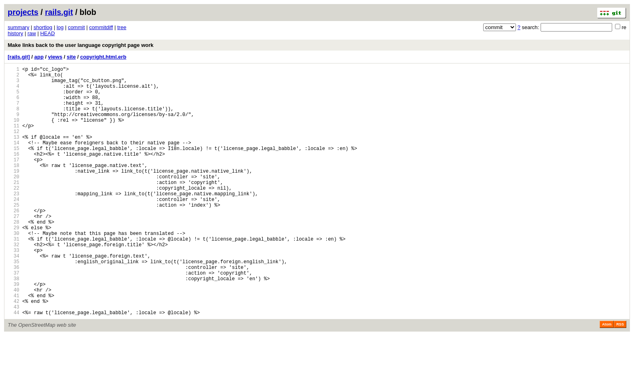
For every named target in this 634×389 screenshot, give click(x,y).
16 (13, 173)
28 (13, 255)
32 (13, 283)
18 (13, 187)
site (71, 57)
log (60, 27)
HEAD (47, 33)
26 (13, 242)
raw (31, 33)
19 (13, 193)
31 (13, 276)
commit (76, 27)
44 (13, 365)
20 (13, 200)
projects (23, 12)
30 (13, 269)
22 (13, 214)
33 (13, 290)
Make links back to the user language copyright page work (80, 45)
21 (13, 207)
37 (13, 317)
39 (13, 331)
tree (121, 27)
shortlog (43, 27)
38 (13, 324)
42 (13, 352)
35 (13, 303)
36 (13, 310)
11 (13, 138)
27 (13, 248)
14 (13, 159)
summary (18, 27)
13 (13, 152)
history (15, 33)
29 (13, 262)
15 (13, 166)
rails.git (59, 12)
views (55, 57)
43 (13, 358)
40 (13, 338)
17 (13, 180)
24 (13, 228)
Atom (606, 378)
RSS (620, 378)
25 (13, 235)
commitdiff (101, 27)
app (39, 57)
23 (13, 221)
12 (13, 145)
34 (13, 297)
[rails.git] (19, 57)
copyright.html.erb (103, 57)
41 (13, 345)
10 (13, 132)
